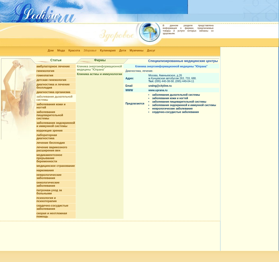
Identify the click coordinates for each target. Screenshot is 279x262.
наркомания (45, 170)
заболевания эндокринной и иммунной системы (56, 124)
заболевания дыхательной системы (176, 94)
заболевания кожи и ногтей (170, 98)
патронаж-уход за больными (49, 192)
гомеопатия (45, 75)
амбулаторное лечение (53, 66)
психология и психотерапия (47, 199)
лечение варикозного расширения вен (52, 149)
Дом (51, 50)
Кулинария (108, 50)
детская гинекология (52, 79)
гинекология (45, 70)
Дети (122, 50)
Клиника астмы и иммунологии (99, 74)
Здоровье (89, 50)
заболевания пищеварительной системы (50, 115)
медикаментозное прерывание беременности (49, 158)
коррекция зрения (50, 130)
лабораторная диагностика (47, 136)
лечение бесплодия (51, 142)
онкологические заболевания (48, 184)
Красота (74, 50)
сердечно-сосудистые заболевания (52, 207)
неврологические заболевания (49, 176)
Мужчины (136, 50)
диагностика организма (53, 92)
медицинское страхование (56, 165)
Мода (61, 50)
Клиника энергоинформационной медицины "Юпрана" (99, 68)
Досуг (151, 50)
